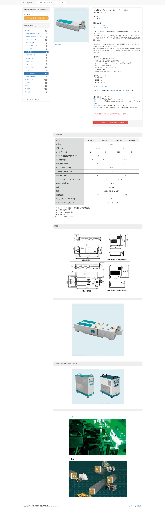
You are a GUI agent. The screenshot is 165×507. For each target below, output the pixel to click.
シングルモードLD (36, 40)
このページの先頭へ (135, 506)
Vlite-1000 (96, 105)
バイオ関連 (36, 49)
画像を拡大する (60, 44)
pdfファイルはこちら (100, 86)
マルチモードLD (36, 43)
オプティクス (36, 80)
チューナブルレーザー (36, 67)
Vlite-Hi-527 (97, 101)
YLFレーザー (36, 64)
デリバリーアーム (117, 90)
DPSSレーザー (36, 58)
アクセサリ (36, 92)
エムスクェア (28, 3)
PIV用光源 (104, 27)
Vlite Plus (96, 107)
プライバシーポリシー (36, 99)
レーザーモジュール (36, 46)
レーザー (96, 25)
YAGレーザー (36, 61)
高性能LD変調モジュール (36, 33)
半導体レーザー (36, 76)
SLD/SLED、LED (36, 55)
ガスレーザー (36, 70)
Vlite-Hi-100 (97, 99)
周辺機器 (36, 89)
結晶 (36, 86)
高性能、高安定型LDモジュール (36, 37)
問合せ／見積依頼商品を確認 (36, 18)
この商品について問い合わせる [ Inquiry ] (111, 122)
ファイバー (36, 83)
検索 (63, 2)
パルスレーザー (106, 25)
